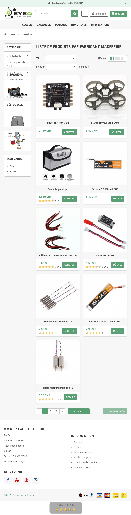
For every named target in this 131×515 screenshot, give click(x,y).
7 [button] (20, 228)
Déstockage (16, 81)
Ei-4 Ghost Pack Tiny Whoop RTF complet (17, 149)
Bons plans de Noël (16, 66)
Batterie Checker (105, 255)
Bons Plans (79, 24)
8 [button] (25, 228)
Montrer (40, 66)
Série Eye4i (15, 74)
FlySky (12, 281)
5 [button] (10, 228)
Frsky (12, 286)
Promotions (16, 98)
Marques (61, 24)
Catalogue (44, 24)
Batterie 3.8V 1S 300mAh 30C (105, 321)
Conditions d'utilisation (86, 462)
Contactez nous (82, 467)
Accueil (27, 24)
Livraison (78, 447)
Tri (37, 58)
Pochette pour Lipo (58, 189)
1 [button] (10, 163)
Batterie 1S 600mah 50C (105, 189)
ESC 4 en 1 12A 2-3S (58, 123)
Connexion (99, 13)
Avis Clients (65, 505)
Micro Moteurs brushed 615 (58, 387)
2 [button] (15, 163)
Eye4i (12, 275)
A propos (78, 442)
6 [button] (15, 228)
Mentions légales (82, 457)
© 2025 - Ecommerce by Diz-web (19, 495)
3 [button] (20, 163)
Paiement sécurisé (83, 452)
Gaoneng (14, 291)
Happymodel (16, 297)
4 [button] (25, 163)
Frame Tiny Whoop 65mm (105, 123)
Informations (100, 24)
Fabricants (14, 266)
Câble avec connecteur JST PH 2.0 (58, 255)
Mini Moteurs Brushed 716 (58, 321)
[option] (17, 139)
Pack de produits (12, 90)
